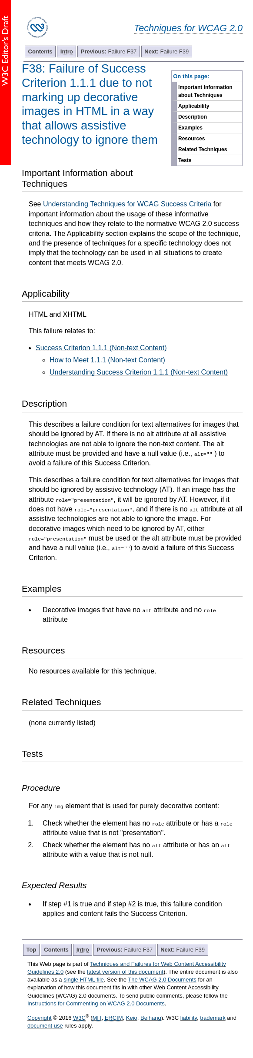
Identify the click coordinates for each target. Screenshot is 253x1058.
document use (45, 1025)
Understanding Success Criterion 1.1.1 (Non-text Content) (139, 372)
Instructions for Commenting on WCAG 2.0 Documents (96, 1003)
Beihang (150, 1018)
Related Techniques (202, 149)
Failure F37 (109, 51)
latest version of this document (125, 971)
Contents (40, 51)
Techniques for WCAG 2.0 (188, 28)
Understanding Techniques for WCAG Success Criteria (127, 204)
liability (188, 1018)
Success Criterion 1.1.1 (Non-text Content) (101, 348)
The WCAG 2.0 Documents (162, 979)
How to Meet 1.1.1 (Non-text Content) (107, 360)
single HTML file (83, 979)
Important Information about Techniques (205, 91)
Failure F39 (166, 51)
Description (192, 117)
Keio (131, 1018)
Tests (184, 160)
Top (32, 949)
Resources (191, 139)
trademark (213, 1018)
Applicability (193, 106)
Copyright (39, 1018)
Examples (190, 128)
